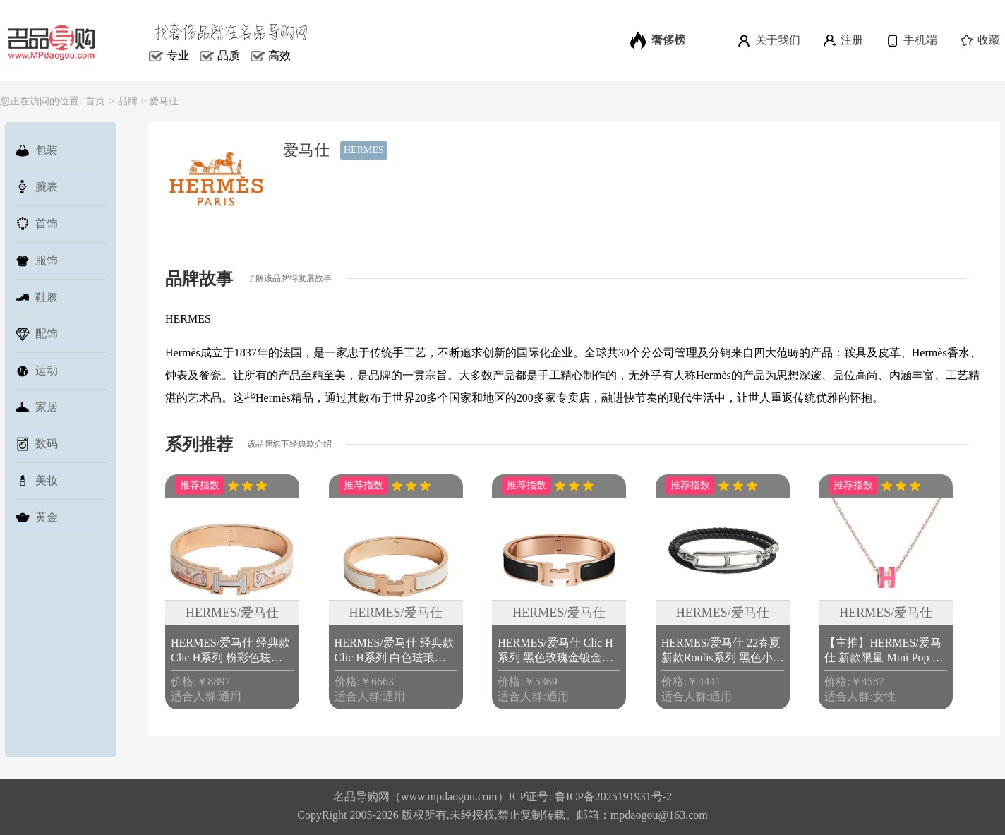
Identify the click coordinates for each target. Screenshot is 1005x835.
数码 (37, 444)
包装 (37, 150)
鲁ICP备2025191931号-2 (613, 797)
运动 (37, 371)
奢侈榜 (657, 40)
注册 (842, 40)
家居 (37, 407)
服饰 (37, 260)
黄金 (37, 517)
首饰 (37, 224)
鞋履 (37, 297)
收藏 (979, 40)
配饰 (37, 334)
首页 (95, 101)
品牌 (128, 101)
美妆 (37, 481)
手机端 (910, 40)
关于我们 (768, 40)
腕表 (37, 187)
